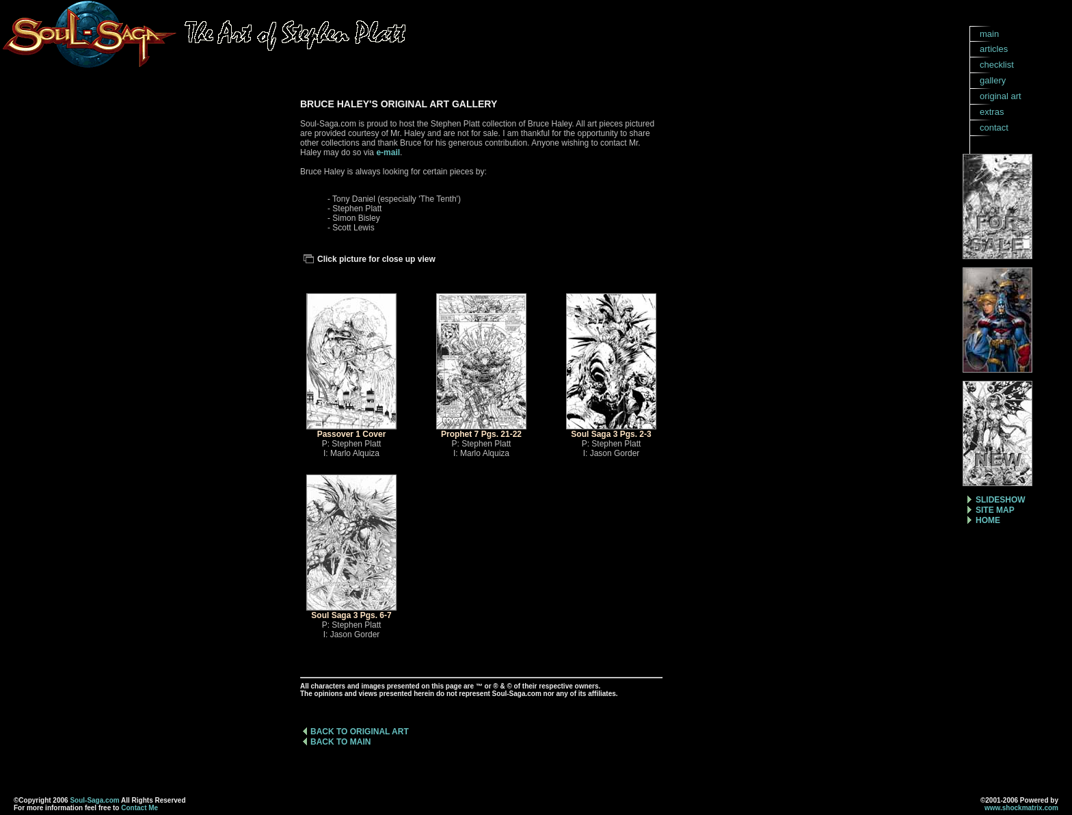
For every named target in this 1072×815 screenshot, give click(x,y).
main (989, 34)
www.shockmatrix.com (1021, 808)
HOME (988, 520)
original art (1000, 96)
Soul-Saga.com (94, 800)
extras (992, 112)
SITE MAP (995, 510)
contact (994, 127)
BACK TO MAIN (340, 742)
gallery (993, 80)
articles (994, 49)
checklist (997, 64)
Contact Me (139, 808)
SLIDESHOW (1001, 500)
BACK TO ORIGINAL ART (359, 731)
